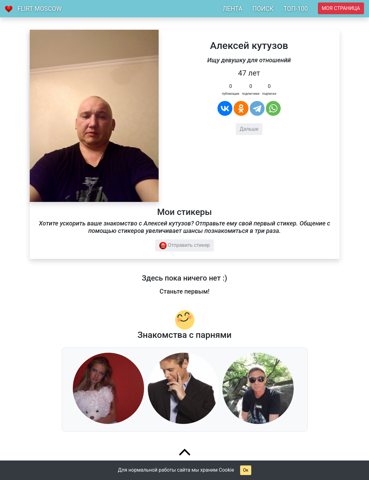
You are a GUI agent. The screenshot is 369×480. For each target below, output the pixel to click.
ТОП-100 (295, 8)
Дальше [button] (249, 129)
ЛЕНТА (233, 8)
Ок (245, 470)
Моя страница (341, 8)
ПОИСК (262, 8)
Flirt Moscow (39, 8)
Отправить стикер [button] (184, 245)
